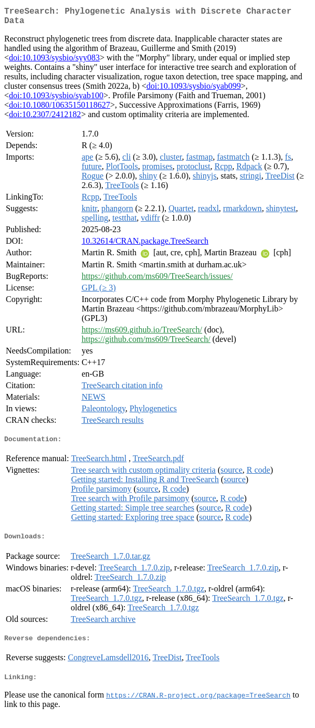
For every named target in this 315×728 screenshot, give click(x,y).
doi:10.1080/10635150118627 (59, 109)
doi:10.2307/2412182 (45, 118)
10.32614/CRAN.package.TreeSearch (144, 245)
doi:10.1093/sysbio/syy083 (54, 61)
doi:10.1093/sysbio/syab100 (56, 99)
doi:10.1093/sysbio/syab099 (193, 90)
